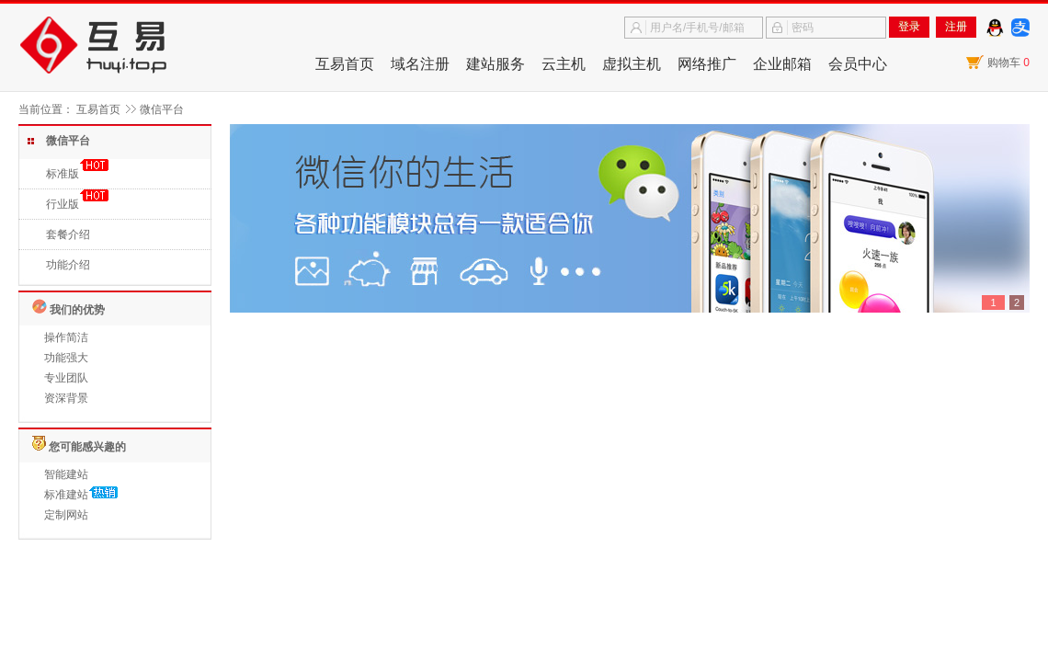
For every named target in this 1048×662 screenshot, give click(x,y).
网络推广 (707, 64)
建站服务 (495, 64)
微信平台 (162, 109)
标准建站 (66, 494)
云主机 (563, 64)
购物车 (1008, 62)
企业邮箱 (782, 64)
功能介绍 (68, 264)
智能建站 (66, 474)
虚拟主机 (631, 64)
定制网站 (66, 514)
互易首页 (344, 64)
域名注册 (420, 64)
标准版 (62, 173)
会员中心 (857, 64)
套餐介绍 (68, 234)
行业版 (62, 204)
